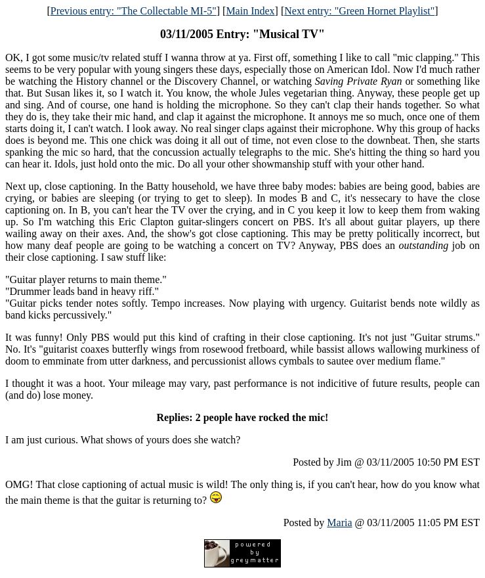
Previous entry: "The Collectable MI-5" (134, 10)
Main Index (250, 10)
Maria (339, 522)
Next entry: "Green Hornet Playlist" (359, 10)
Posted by (305, 522)
